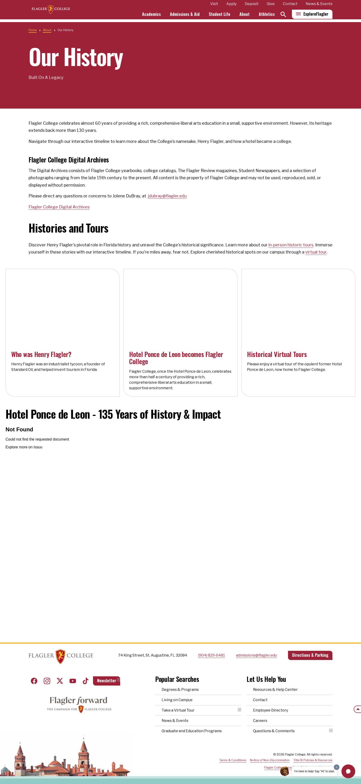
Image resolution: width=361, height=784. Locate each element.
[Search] (283, 16)
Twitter (59, 680)
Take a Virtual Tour (178, 710)
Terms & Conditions (232, 760)
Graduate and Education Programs (192, 731)
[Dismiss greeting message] (336, 767)
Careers (260, 720)
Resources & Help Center (275, 689)
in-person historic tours (290, 244)
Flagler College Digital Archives (59, 207)
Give (271, 5)
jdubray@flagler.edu (167, 195)
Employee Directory (270, 710)
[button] (348, 771)
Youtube (72, 680)
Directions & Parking (310, 655)
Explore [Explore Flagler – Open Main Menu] (315, 15)
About (244, 16)
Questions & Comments (274, 731)
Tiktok (85, 680)
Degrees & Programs (180, 689)
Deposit (252, 5)
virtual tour (315, 252)
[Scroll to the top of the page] (357, 709)
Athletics (267, 16)
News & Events (319, 5)
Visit (214, 5)
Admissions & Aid (185, 16)
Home (33, 30)
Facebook (34, 680)
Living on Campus (177, 700)
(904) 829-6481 (211, 655)
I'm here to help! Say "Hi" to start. (314, 771)
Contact (290, 5)
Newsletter (106, 680)
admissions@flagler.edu (256, 655)
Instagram (46, 680)
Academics (151, 16)
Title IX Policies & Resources (312, 760)
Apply (231, 5)
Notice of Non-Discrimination (270, 760)
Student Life (219, 16)
